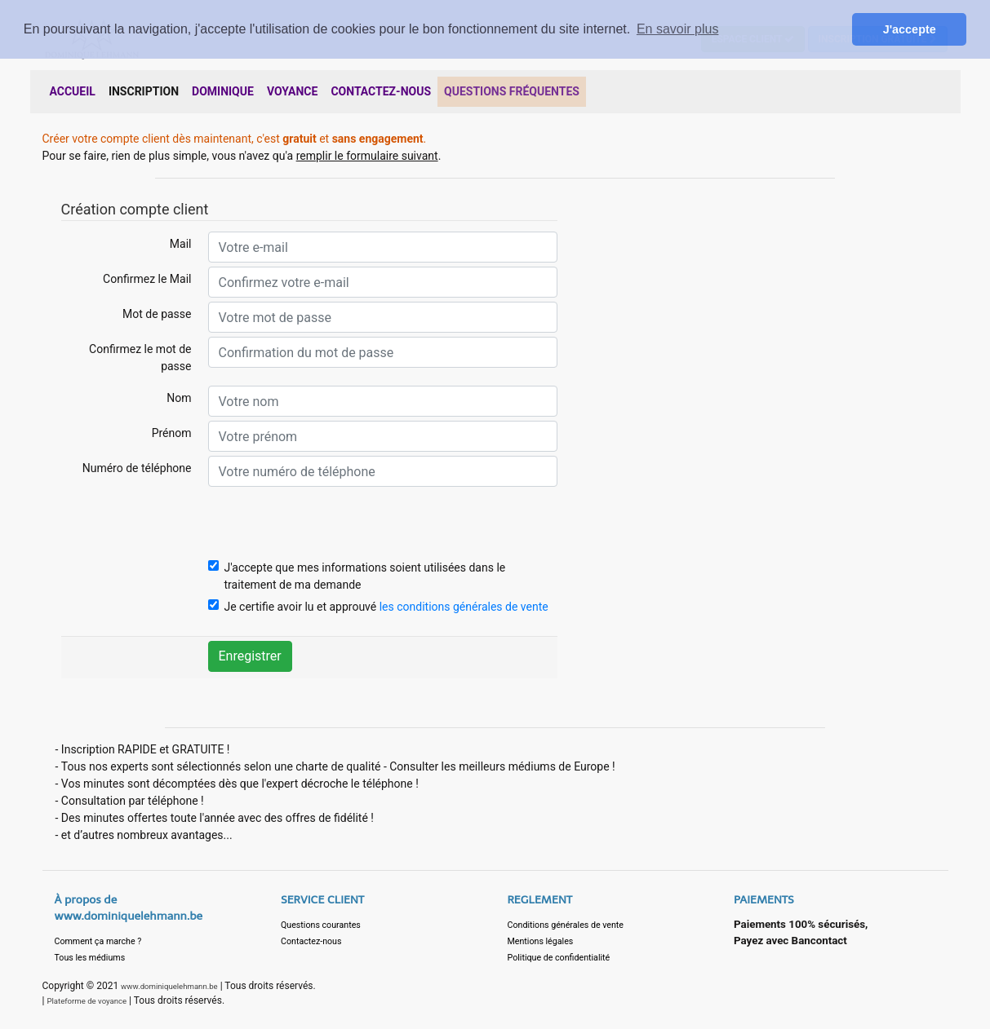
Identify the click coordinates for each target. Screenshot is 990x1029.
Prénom (172, 432)
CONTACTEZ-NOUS (381, 91)
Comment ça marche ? (98, 941)
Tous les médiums (90, 957)
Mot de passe (156, 313)
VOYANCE (292, 91)
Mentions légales (541, 941)
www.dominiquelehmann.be (169, 986)
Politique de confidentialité (559, 957)
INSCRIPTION (144, 91)
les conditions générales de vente (464, 606)
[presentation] (332, 522)
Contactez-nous (311, 941)
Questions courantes (321, 925)
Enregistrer (250, 656)
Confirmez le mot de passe (140, 357)
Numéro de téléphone (137, 468)
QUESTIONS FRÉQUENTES (511, 91)
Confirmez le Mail (147, 278)
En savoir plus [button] (678, 29)
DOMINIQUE (223, 91)
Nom (178, 397)
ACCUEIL (72, 91)
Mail (181, 243)
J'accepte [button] (909, 29)
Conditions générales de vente (566, 925)
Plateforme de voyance (87, 1000)
